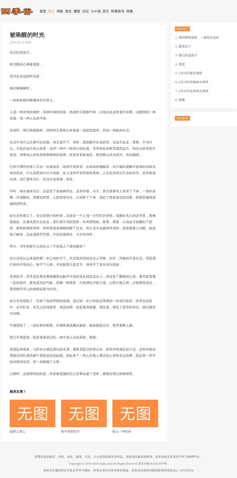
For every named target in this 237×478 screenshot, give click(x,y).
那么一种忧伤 (121, 431)
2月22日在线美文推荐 (194, 91)
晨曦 (182, 99)
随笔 (77, 11)
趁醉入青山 (17, 431)
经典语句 (117, 11)
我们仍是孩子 (188, 55)
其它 (106, 11)
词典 (129, 11)
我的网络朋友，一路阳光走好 (199, 37)
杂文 (68, 11)
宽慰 (182, 64)
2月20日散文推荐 (190, 73)
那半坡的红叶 (70, 431)
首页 (43, 11)
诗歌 (60, 11)
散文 (51, 11)
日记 (85, 11)
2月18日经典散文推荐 (194, 82)
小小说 (96, 11)
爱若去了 (185, 46)
